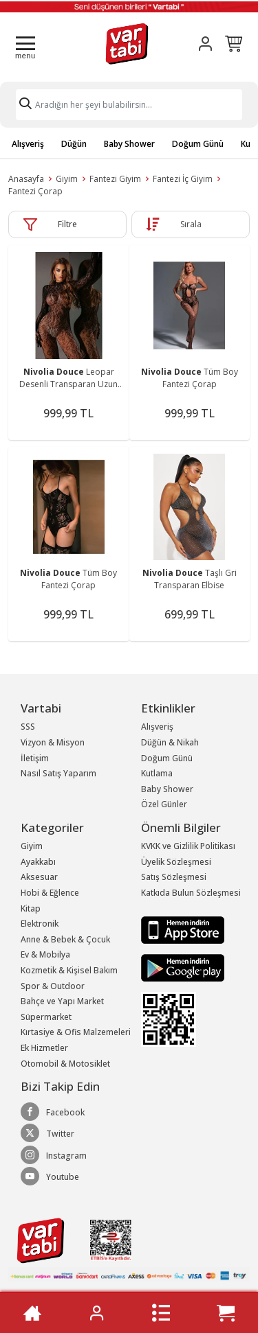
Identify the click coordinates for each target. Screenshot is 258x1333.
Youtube (50, 1176)
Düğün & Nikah (170, 742)
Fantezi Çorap (35, 191)
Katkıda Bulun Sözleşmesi (191, 893)
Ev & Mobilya (45, 954)
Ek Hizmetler (44, 1048)
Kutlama (157, 773)
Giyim (67, 179)
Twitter (47, 1133)
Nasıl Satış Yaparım (58, 773)
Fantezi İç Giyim (183, 179)
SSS (28, 726)
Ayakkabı (38, 862)
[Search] (129, 104)
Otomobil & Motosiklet (65, 1063)
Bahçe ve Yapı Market (62, 1001)
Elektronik (39, 923)
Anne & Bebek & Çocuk (65, 939)
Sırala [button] (191, 224)
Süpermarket (46, 1017)
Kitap (31, 908)
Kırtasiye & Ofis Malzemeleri (76, 1032)
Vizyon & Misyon (53, 742)
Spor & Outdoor (53, 986)
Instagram (54, 1155)
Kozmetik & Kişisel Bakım (69, 970)
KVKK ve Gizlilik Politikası (188, 846)
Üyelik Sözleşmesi (176, 862)
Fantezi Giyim (115, 179)
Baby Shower (129, 144)
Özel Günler (164, 804)
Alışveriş (28, 144)
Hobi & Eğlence (50, 893)
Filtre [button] (67, 224)
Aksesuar (39, 877)
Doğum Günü (198, 144)
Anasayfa (26, 179)
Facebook (53, 1112)
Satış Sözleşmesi (173, 877)
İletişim (35, 758)
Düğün (74, 144)
